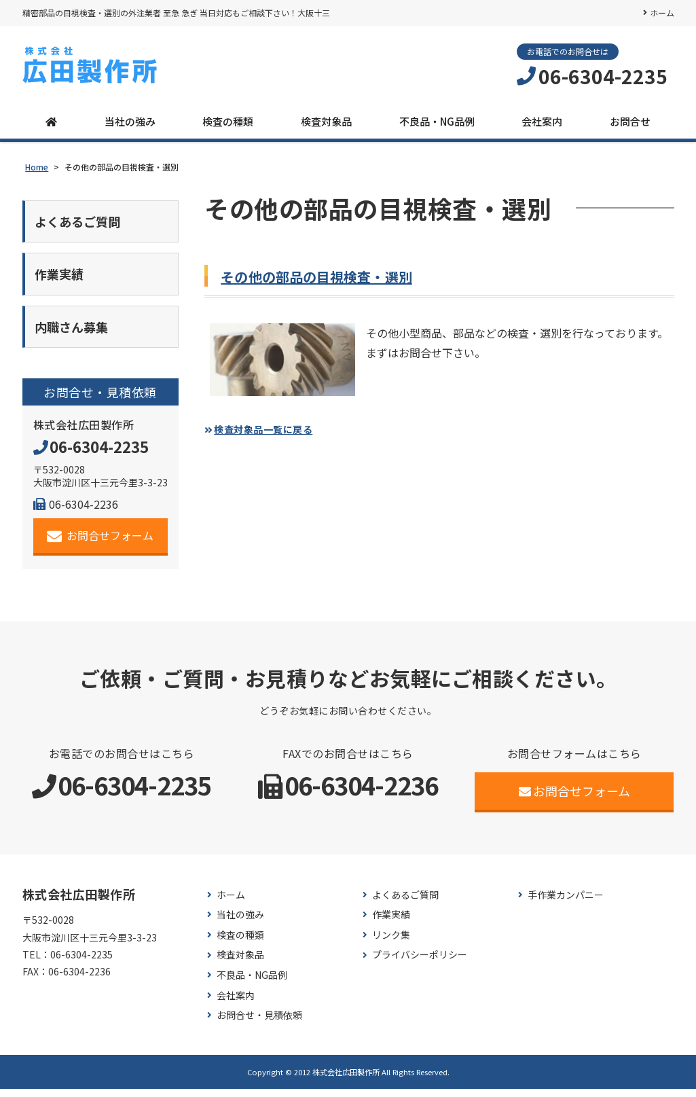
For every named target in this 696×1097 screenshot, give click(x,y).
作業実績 (391, 922)
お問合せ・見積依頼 (259, 1023)
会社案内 (541, 121)
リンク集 (391, 943)
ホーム (662, 12)
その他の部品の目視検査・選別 (326, 276)
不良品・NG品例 (437, 121)
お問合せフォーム (100, 543)
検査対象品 (326, 121)
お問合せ (630, 121)
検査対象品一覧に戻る (271, 428)
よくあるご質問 (405, 903)
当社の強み (130, 121)
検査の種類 (227, 121)
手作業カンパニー (566, 903)
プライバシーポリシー (419, 962)
